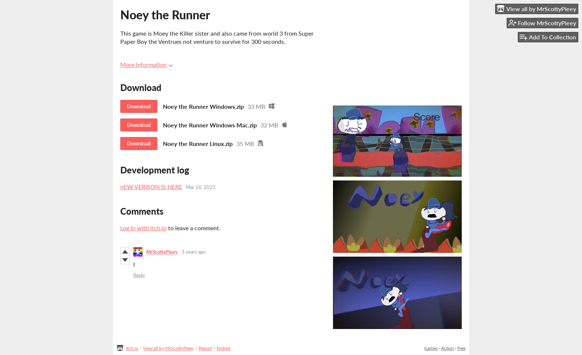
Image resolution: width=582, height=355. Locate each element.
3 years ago (194, 252)
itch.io (132, 348)
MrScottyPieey (162, 252)
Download (139, 106)
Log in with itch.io (143, 227)
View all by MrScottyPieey (168, 348)
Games (431, 348)
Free (461, 348)
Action (447, 348)
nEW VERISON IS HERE (151, 186)
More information (146, 64)
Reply (139, 275)
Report (205, 348)
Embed (223, 348)
